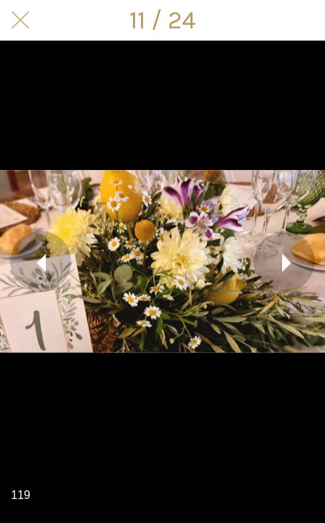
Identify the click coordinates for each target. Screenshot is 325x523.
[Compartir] (266, 20)
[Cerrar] (20, 20)
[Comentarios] (304, 20)
